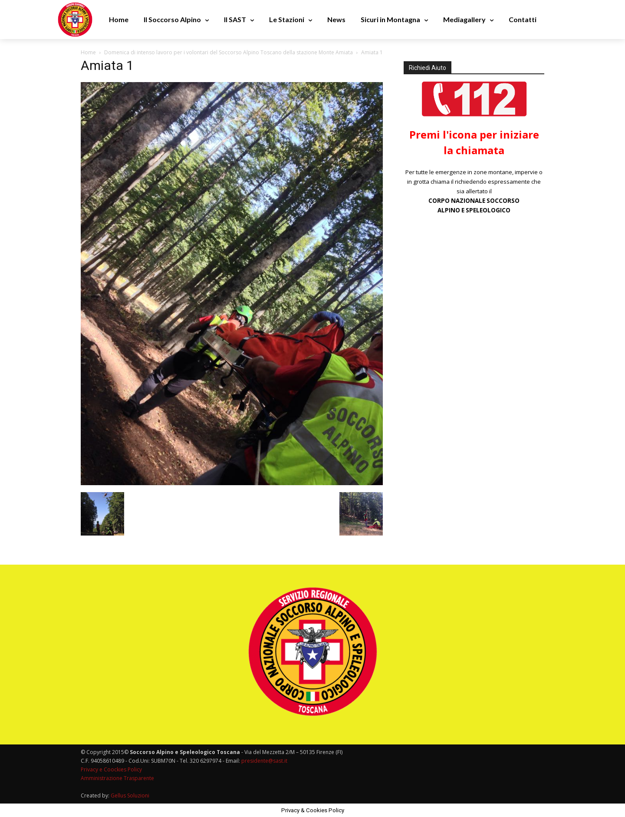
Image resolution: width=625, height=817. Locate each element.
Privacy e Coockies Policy (111, 769)
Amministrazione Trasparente (117, 778)
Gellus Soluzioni (130, 795)
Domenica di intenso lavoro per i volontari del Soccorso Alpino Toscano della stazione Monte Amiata (228, 52)
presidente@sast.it (263, 760)
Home (88, 52)
